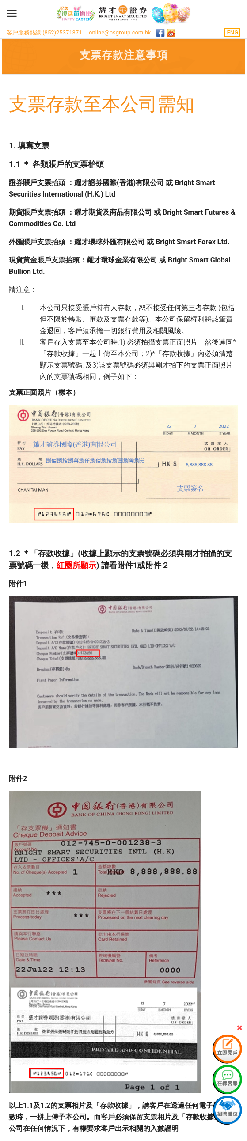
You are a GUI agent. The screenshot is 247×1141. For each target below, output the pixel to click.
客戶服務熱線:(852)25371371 (44, 32)
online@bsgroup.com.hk (120, 32)
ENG (232, 32)
